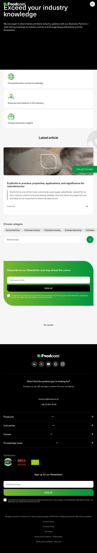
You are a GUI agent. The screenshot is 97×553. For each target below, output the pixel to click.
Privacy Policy (48, 521)
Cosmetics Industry (52, 230)
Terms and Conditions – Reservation (48, 536)
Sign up (48, 288)
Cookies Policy (48, 526)
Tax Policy (48, 531)
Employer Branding (73, 230)
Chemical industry (32, 230)
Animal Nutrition (13, 230)
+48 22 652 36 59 (48, 404)
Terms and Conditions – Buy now (48, 541)
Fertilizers (90, 230)
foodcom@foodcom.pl (49, 399)
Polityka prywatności (67, 516)
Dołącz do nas (84, 169)
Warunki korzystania (83, 516)
